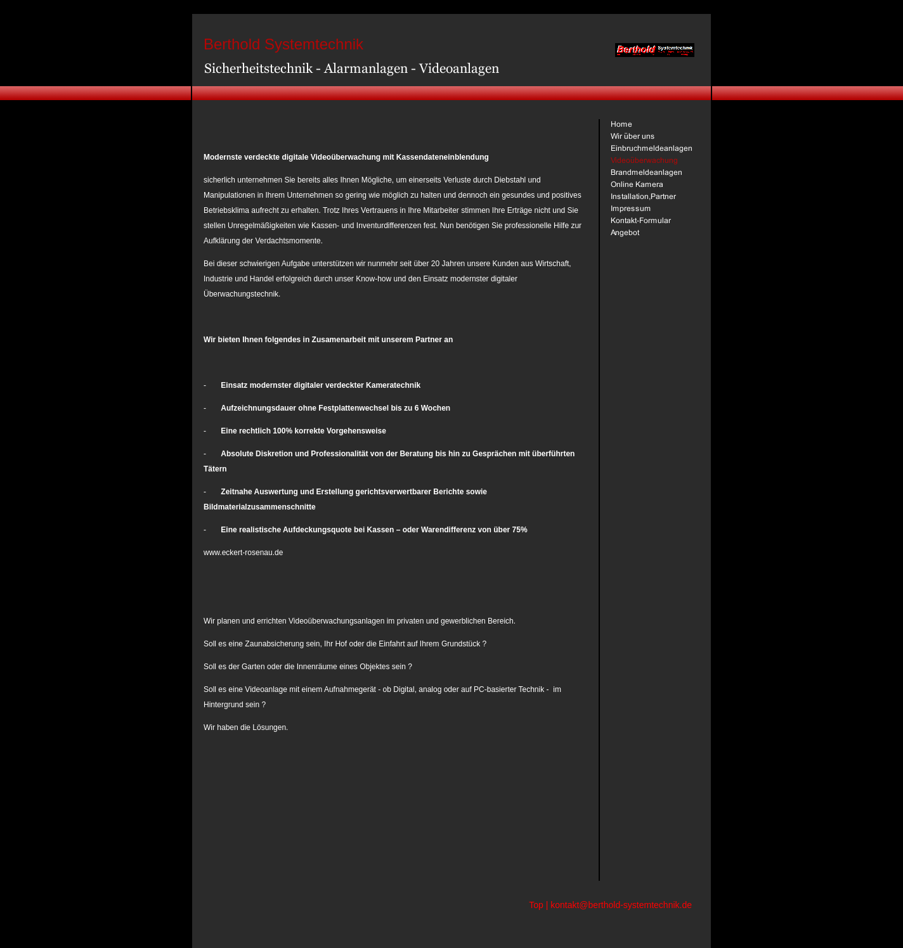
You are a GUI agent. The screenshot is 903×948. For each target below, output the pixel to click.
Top (536, 905)
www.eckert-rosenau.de (243, 552)
